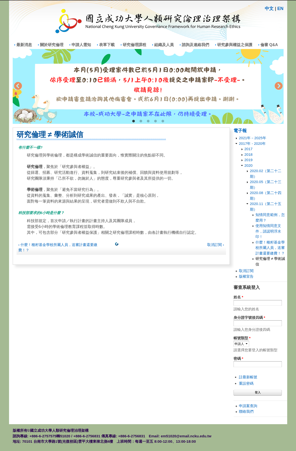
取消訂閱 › (215, 245)
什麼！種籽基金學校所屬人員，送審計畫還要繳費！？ (270, 247)
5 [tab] (162, 121)
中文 (269, 8)
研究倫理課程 (134, 45)
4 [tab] (155, 121)
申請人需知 (81, 45)
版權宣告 (246, 276)
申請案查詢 (248, 406)
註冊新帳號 (248, 377)
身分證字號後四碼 (249, 317)
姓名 (238, 297)
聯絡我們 (246, 411)
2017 (249, 149)
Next (278, 86)
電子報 (240, 130)
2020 (249, 165)
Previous (18, 86)
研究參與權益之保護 (234, 45)
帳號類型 (242, 338)
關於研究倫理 (51, 45)
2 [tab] (140, 121)
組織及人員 (164, 45)
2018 (249, 154)
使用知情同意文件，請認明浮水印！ (268, 231)
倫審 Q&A (269, 45)
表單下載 (107, 45)
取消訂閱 (246, 271)
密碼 (238, 358)
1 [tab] (133, 121)
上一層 (118, 245)
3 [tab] (148, 121)
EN (280, 8)
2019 (249, 160)
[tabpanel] (148, 86)
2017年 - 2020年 (252, 143)
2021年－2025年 (252, 138)
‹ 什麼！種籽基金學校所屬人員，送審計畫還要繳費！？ (57, 247)
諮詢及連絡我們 (195, 45)
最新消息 (24, 45)
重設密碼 (246, 383)
